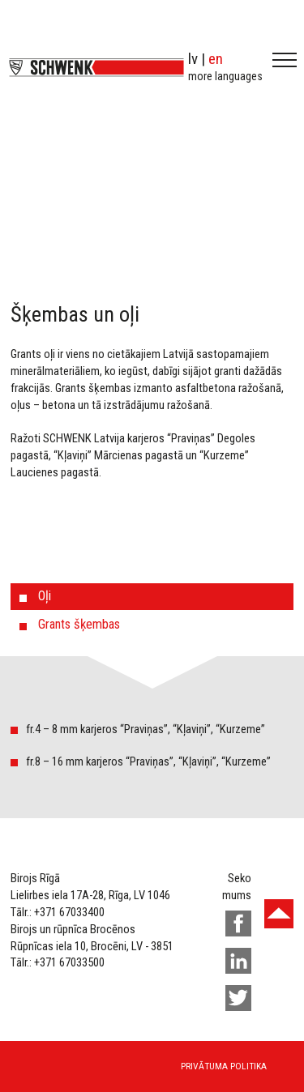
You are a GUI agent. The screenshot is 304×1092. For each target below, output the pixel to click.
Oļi (44, 596)
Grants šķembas (79, 624)
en (215, 58)
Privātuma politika (224, 1066)
